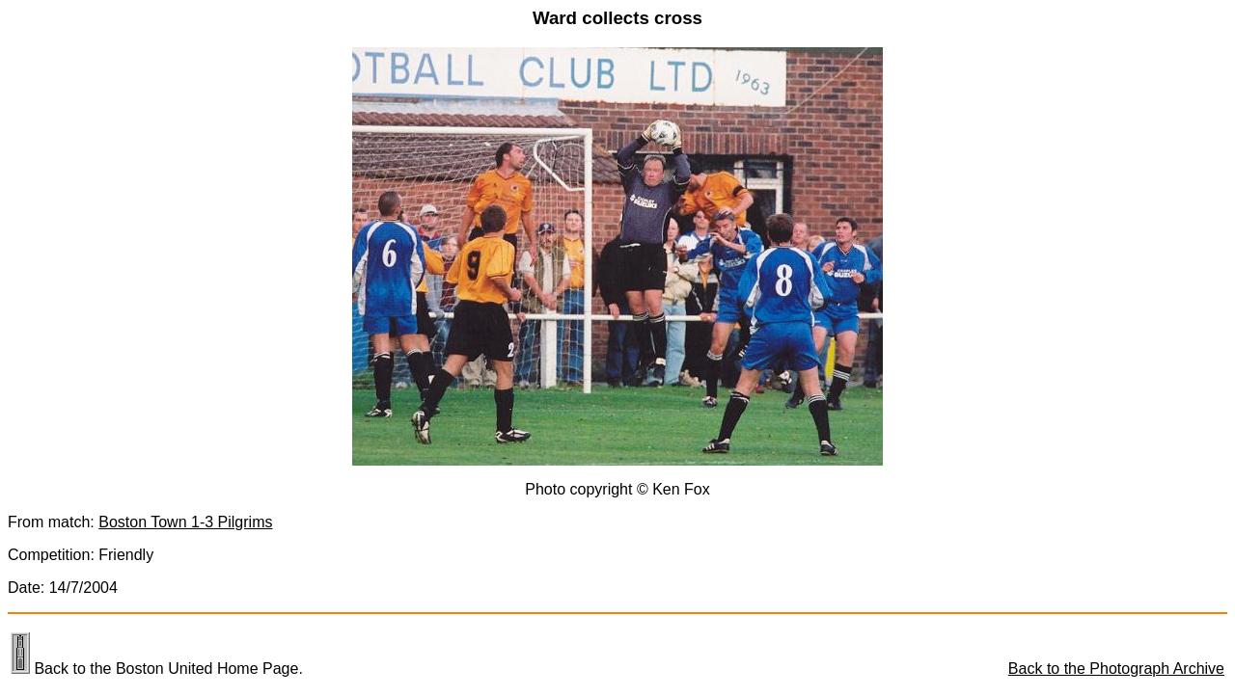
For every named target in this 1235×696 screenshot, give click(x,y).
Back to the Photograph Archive (1116, 668)
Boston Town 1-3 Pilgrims (185, 522)
